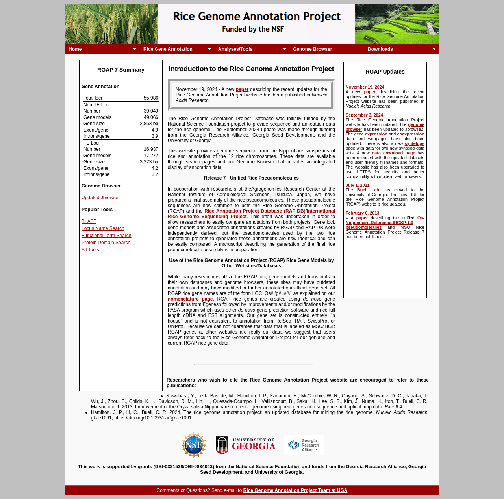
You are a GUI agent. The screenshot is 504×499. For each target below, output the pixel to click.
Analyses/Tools (235, 49)
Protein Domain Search (106, 242)
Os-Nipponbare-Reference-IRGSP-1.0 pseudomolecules (385, 222)
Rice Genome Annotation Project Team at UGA (295, 490)
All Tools (90, 249)
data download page (393, 152)
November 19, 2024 (365, 87)
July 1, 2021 (358, 185)
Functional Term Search (107, 235)
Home (75, 49)
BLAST (89, 221)
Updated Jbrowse (100, 197)
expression (376, 134)
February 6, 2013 (362, 213)
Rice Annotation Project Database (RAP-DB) (254, 211)
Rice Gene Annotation (168, 49)
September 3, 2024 (364, 115)
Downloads (380, 49)
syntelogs (414, 143)
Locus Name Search (103, 228)
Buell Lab (368, 189)
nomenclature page (190, 299)
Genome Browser (312, 49)
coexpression (410, 134)
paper (369, 91)
